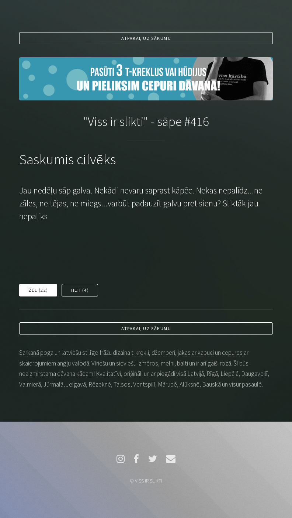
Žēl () (38, 290)
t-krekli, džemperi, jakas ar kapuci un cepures (187, 353)
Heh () (80, 290)
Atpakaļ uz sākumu (146, 38)
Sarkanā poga (36, 353)
